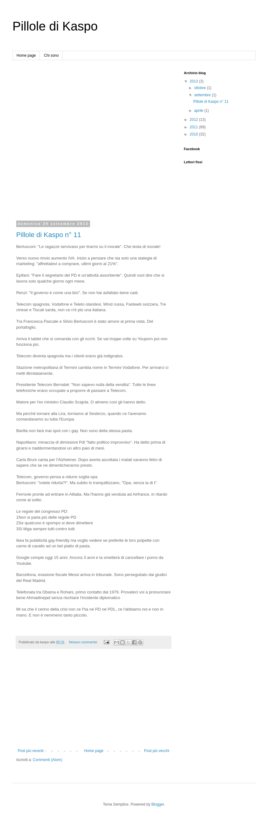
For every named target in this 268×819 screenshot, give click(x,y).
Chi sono (51, 55)
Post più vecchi (156, 751)
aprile (199, 110)
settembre (203, 95)
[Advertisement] (70, 141)
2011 (194, 127)
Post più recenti (31, 751)
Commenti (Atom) (47, 760)
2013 (194, 81)
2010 (194, 134)
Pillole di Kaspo (55, 26)
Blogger (157, 804)
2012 (194, 119)
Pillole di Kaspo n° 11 (48, 235)
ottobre (200, 88)
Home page (26, 55)
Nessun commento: (84, 642)
